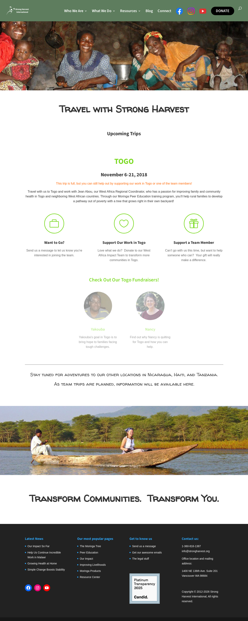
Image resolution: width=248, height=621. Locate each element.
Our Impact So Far (39, 546)
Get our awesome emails (147, 552)
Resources (128, 12)
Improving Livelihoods (93, 564)
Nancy (150, 329)
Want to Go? (54, 242)
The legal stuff (140, 558)
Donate (222, 11)
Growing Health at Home (42, 563)
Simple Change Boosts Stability (46, 569)
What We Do (101, 12)
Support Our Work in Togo (124, 242)
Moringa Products (90, 570)
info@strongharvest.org (196, 551)
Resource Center (90, 577)
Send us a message (144, 546)
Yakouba (98, 329)
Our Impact (86, 558)
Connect (164, 12)
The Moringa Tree (90, 546)
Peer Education (89, 552)
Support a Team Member (194, 242)
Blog (149, 12)
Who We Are (73, 12)
